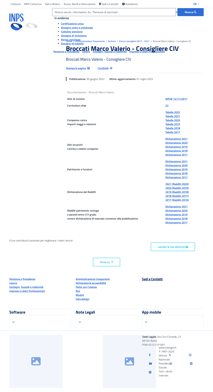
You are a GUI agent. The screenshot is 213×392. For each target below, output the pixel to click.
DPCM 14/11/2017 (176, 99)
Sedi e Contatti (108, 4)
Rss (78, 291)
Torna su (106, 262)
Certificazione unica (72, 24)
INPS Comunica (32, 4)
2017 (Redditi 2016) (177, 200)
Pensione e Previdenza (22, 279)
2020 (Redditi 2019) (177, 188)
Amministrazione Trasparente (90, 41)
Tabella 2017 (172, 132)
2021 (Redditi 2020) (177, 184)
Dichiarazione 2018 (176, 151)
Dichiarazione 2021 (176, 139)
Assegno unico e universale (77, 28)
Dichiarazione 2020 (176, 143)
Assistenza (130, 4)
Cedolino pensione (72, 32)
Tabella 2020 (172, 120)
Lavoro (13, 283)
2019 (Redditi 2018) (177, 192)
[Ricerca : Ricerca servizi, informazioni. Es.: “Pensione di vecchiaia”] (190, 12)
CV (167, 106)
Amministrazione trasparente (93, 279)
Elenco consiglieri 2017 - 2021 (134, 41)
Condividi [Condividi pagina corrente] (105, 68)
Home (69, 41)
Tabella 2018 (172, 128)
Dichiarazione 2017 (176, 155)
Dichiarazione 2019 (176, 147)
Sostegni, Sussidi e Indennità (26, 287)
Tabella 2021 (172, 116)
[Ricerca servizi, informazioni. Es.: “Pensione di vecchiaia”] (114, 12)
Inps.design (82, 299)
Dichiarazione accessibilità (91, 283)
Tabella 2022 (172, 112)
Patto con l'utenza (86, 287)
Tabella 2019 (172, 124)
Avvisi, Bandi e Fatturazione (79, 4)
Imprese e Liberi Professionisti (27, 291)
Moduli (80, 295)
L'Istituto (15, 4)
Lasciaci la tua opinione (173, 247)
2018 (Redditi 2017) (177, 196)
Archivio (112, 41)
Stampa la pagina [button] (78, 68)
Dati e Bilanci (52, 4)
